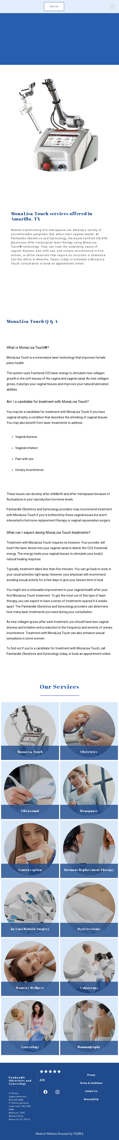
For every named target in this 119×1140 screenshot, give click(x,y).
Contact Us (91, 1091)
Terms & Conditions (91, 1083)
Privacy (91, 1075)
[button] (112, 7)
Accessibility (91, 1099)
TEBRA (78, 1133)
